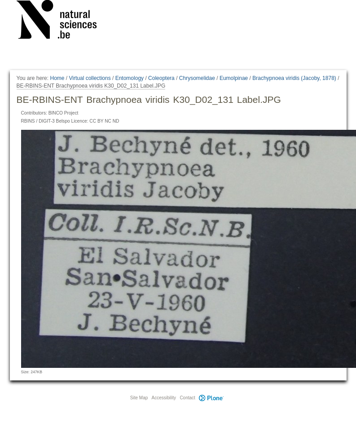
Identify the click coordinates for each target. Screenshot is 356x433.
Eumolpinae (234, 78)
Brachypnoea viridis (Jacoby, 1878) (294, 78)
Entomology (129, 78)
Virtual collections (90, 78)
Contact (187, 397)
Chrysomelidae (197, 78)
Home (57, 78)
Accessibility (164, 397)
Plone (211, 397)
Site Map (139, 397)
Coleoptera (161, 78)
